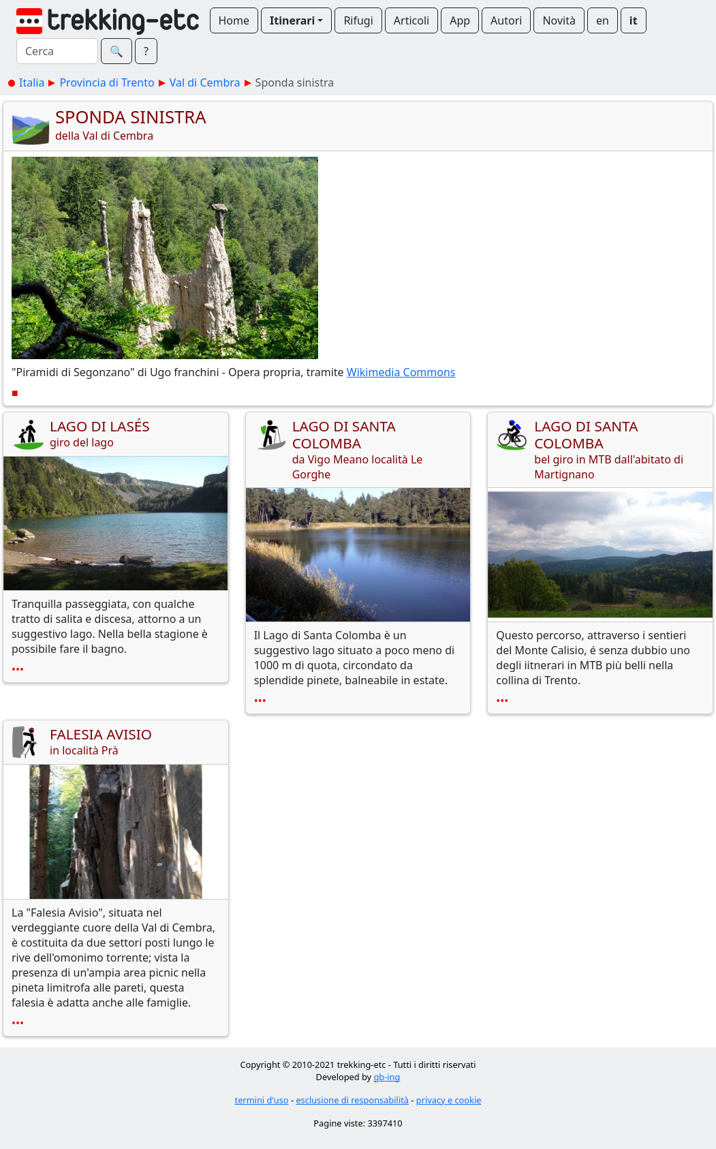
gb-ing (386, 1077)
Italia (31, 82)
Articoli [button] (411, 20)
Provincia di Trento (106, 82)
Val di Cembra (205, 82)
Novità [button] (559, 20)
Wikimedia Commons (401, 372)
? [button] (146, 51)
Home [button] (234, 20)
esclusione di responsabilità (352, 1100)
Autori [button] (506, 20)
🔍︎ (116, 51)
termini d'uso (262, 1100)
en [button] (602, 20)
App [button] (460, 20)
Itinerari (292, 20)
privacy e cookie (449, 1100)
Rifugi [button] (358, 20)
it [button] (633, 20)
